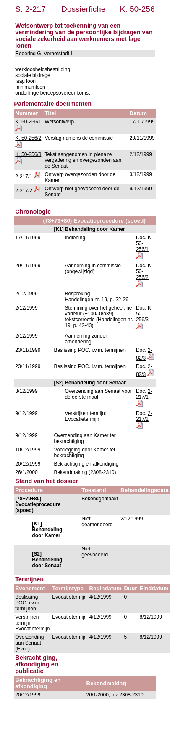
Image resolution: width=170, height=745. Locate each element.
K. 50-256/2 (28, 138)
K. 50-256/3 (28, 154)
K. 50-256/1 (28, 122)
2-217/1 (23, 176)
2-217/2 (23, 191)
